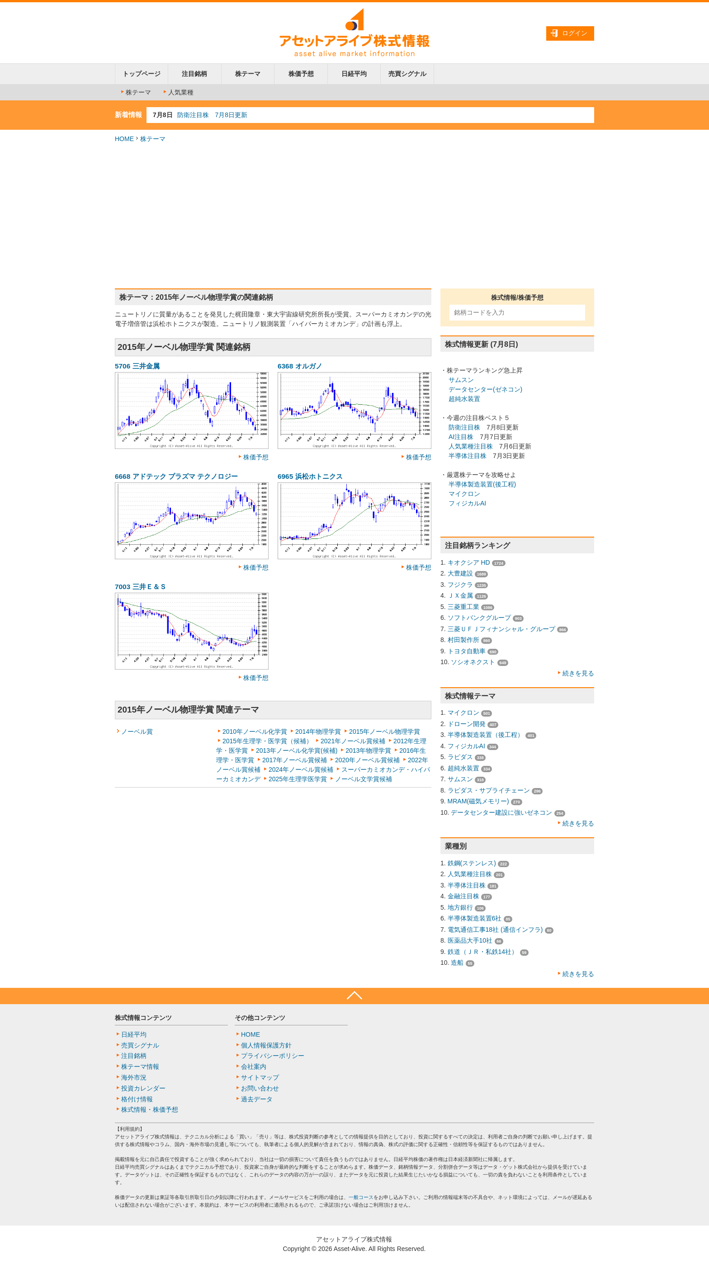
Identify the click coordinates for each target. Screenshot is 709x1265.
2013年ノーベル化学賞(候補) (296, 750)
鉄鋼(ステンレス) (472, 863)
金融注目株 (463, 896)
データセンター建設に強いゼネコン (501, 812)
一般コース (361, 1197)
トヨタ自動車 (467, 651)
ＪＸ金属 (460, 595)
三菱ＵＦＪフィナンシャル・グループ (501, 628)
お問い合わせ (260, 1088)
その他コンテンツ (260, 1017)
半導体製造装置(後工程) (482, 484)
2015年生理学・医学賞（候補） (267, 741)
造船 (457, 962)
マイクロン (464, 493)
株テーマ (247, 73)
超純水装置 (464, 398)
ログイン (574, 33)
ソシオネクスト (473, 662)
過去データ (257, 1099)
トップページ (142, 73)
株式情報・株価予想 (149, 1109)
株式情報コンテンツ (143, 1017)
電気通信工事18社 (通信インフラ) (495, 929)
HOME (124, 138)
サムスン (461, 379)
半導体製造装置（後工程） (486, 734)
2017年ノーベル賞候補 (294, 760)
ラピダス (460, 756)
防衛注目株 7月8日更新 (212, 114)
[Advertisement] (354, 216)
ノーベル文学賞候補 (363, 779)
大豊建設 (460, 573)
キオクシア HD (469, 562)
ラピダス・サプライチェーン (489, 790)
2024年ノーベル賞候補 (301, 769)
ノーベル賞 (137, 731)
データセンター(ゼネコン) (485, 389)
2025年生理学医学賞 (298, 779)
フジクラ (460, 584)
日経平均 (354, 73)
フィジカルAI (467, 503)
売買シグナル (407, 73)
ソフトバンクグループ (479, 617)
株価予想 (301, 73)
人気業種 (178, 92)
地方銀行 (460, 907)
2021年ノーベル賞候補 (353, 741)
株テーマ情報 (140, 1066)
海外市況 (134, 1077)
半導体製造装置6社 (475, 918)
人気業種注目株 (471, 446)
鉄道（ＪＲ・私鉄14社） (483, 951)
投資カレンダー (143, 1088)
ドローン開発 (467, 723)
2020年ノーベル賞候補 (367, 760)
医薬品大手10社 (470, 940)
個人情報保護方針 (266, 1045)
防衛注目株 (464, 427)
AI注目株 (461, 436)
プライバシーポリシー (272, 1055)
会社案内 (253, 1066)
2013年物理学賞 (368, 750)
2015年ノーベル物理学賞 (384, 731)
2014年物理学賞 (318, 731)
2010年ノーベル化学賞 (254, 731)
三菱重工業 (463, 606)
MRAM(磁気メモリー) (478, 801)
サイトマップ (260, 1077)
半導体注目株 (468, 455)
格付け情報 (137, 1099)
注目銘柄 (194, 73)
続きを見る (578, 673)
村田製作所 (463, 639)
